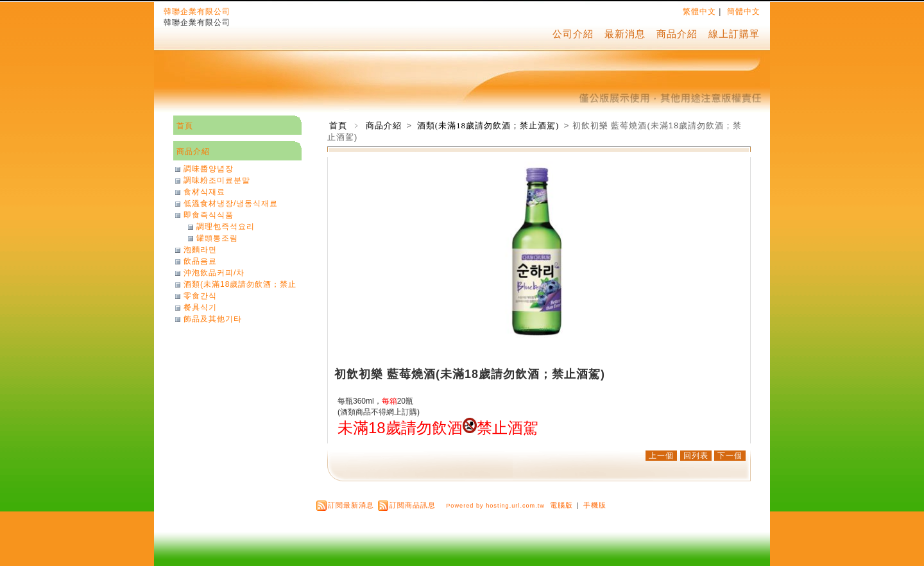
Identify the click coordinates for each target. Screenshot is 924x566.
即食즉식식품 (209, 214)
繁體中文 (699, 11)
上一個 (661, 455)
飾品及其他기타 (213, 318)
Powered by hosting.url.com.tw (495, 505)
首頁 (338, 125)
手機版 (594, 505)
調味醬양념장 (209, 168)
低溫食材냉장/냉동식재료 (231, 203)
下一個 (729, 455)
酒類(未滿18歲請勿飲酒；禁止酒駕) (489, 125)
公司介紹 (573, 33)
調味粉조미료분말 (217, 180)
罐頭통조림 (217, 238)
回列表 (695, 455)
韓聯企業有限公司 (197, 11)
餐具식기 (200, 307)
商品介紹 (676, 33)
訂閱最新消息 (351, 505)
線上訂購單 (734, 33)
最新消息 (625, 33)
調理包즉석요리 (225, 226)
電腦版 (561, 505)
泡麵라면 (200, 249)
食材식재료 (204, 191)
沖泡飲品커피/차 (214, 272)
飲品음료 (200, 261)
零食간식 (200, 295)
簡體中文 (743, 11)
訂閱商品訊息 (412, 505)
